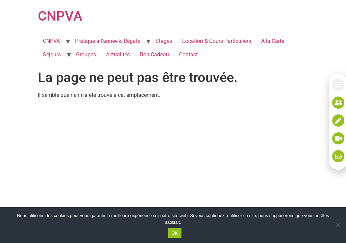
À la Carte (272, 41)
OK (174, 233)
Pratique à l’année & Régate (107, 41)
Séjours (52, 54)
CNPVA (60, 16)
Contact (188, 54)
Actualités (118, 54)
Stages (163, 41)
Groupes (86, 54)
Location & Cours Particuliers (216, 41)
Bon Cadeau (154, 54)
